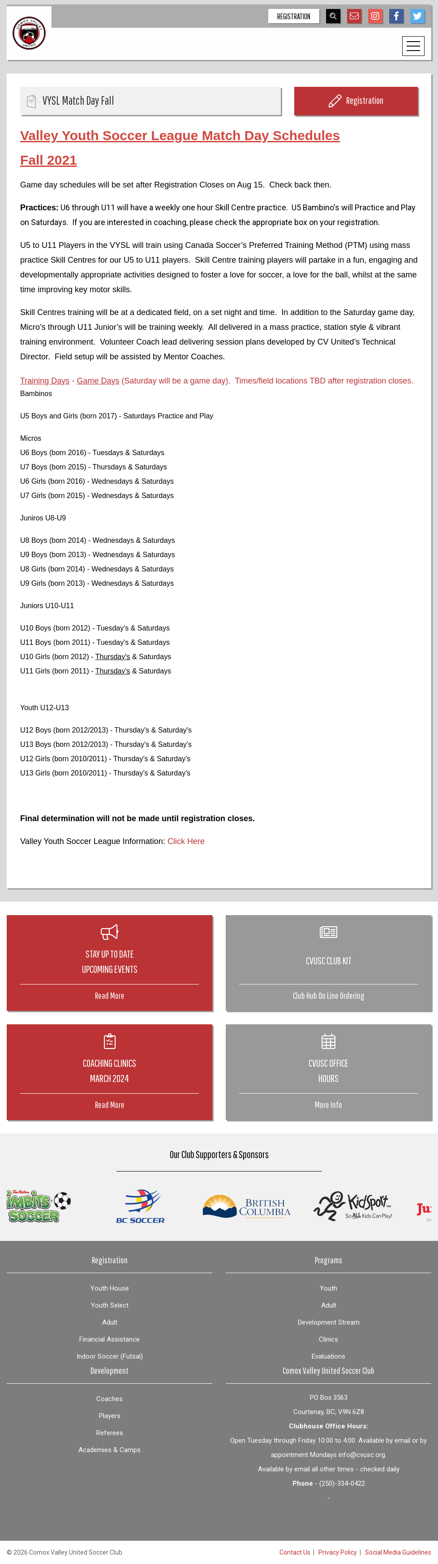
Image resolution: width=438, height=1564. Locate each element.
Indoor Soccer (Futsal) (110, 1356)
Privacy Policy (337, 1552)
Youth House (109, 1288)
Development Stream (329, 1322)
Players (109, 1416)
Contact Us (294, 1552)
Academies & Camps (109, 1450)
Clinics (328, 1339)
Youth (328, 1288)
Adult (109, 1322)
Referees (109, 1433)
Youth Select (110, 1305)
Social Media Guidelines (398, 1552)
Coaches (109, 1399)
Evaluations (328, 1356)
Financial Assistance (109, 1339)
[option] (55, 1206)
